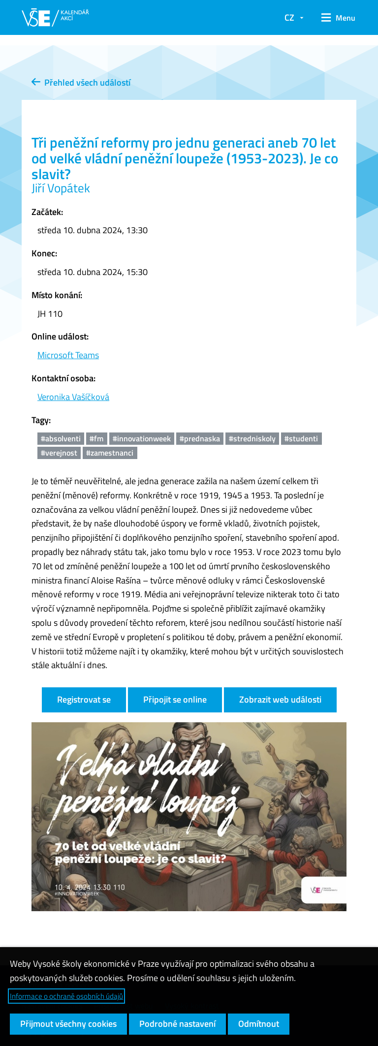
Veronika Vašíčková (73, 396)
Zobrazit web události (280, 699)
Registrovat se (84, 699)
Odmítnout (258, 1023)
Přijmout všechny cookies (68, 1023)
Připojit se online (175, 699)
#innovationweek (142, 438)
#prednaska (200, 438)
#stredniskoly (252, 438)
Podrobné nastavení (177, 1023)
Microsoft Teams (68, 355)
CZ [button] (289, 17)
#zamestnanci (109, 453)
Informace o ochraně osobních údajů (66, 996)
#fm (96, 438)
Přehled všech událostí (81, 82)
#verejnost (59, 453)
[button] (335, 17)
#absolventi (61, 438)
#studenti (301, 438)
